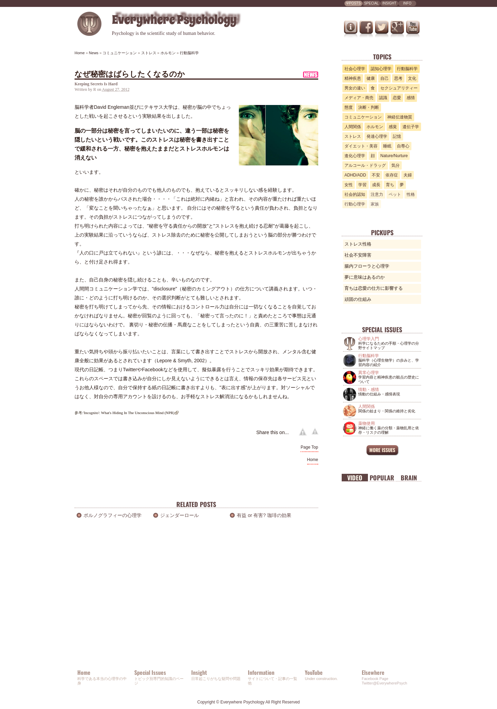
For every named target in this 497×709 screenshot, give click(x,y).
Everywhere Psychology (242, 702)
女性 (348, 184)
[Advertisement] (196, 602)
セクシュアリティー (399, 88)
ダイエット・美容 (361, 146)
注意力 (377, 194)
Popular (382, 477)
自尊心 (403, 146)
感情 (411, 97)
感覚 (393, 126)
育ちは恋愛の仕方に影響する (373, 288)
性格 (411, 194)
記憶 (397, 136)
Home (312, 459)
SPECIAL (371, 3)
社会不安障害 (357, 255)
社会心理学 (354, 68)
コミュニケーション (363, 117)
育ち (390, 184)
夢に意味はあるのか (364, 277)
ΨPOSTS (353, 3)
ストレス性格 (357, 244)
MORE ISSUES (382, 449)
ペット (395, 194)
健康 (371, 78)
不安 (376, 175)
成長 (376, 184)
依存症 (392, 175)
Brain (409, 477)
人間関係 (352, 126)
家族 (375, 204)
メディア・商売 (358, 97)
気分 (395, 165)
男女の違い (354, 88)
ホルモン (375, 126)
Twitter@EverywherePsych (384, 683)
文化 (412, 78)
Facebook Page (375, 679)
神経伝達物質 (399, 117)
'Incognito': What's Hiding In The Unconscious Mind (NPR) (128, 413)
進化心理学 (354, 155)
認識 (383, 97)
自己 (384, 78)
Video (354, 477)
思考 (398, 78)
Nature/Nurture (394, 155)
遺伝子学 (410, 126)
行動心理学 (354, 204)
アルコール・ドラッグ (365, 165)
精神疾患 (352, 78)
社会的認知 (354, 194)
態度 (348, 107)
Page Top (309, 447)
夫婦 (407, 175)
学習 (362, 184)
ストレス (352, 136)
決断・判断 (368, 107)
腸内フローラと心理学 (366, 266)
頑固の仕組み (357, 299)
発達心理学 (377, 136)
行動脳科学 (407, 68)
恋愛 (397, 97)
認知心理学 (381, 68)
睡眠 (387, 146)
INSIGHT (389, 3)
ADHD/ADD (355, 175)
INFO (407, 3)
